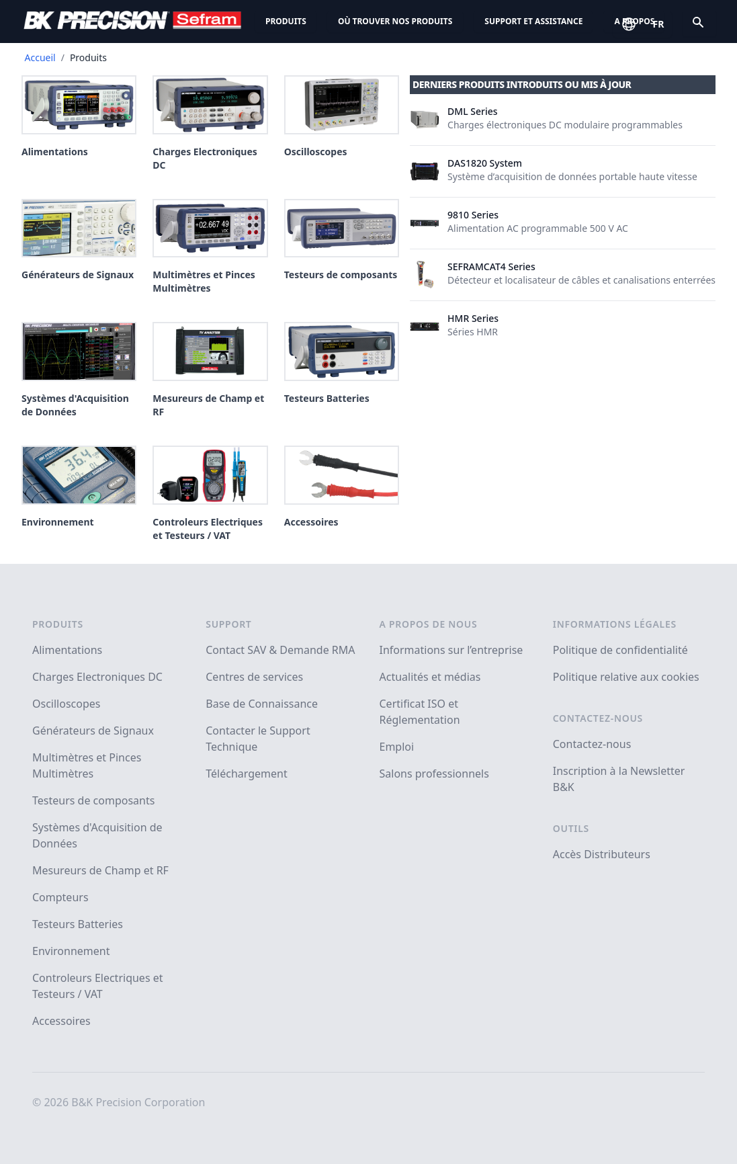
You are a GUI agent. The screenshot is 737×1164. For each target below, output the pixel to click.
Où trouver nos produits (395, 21)
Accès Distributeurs (601, 854)
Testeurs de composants (93, 800)
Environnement (71, 951)
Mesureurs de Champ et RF (100, 870)
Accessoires (61, 1020)
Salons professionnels (434, 773)
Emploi (397, 746)
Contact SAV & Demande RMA (280, 649)
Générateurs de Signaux (93, 730)
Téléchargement (246, 773)
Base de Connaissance (262, 703)
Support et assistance (533, 21)
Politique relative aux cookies (626, 676)
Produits (285, 21)
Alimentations (67, 649)
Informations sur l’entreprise (451, 649)
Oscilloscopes (66, 703)
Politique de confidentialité (620, 649)
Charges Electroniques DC (97, 676)
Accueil (40, 57)
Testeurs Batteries (77, 924)
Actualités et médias (430, 676)
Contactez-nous (598, 718)
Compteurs (60, 897)
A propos (634, 21)
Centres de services (254, 676)
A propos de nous (429, 624)
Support (228, 624)
